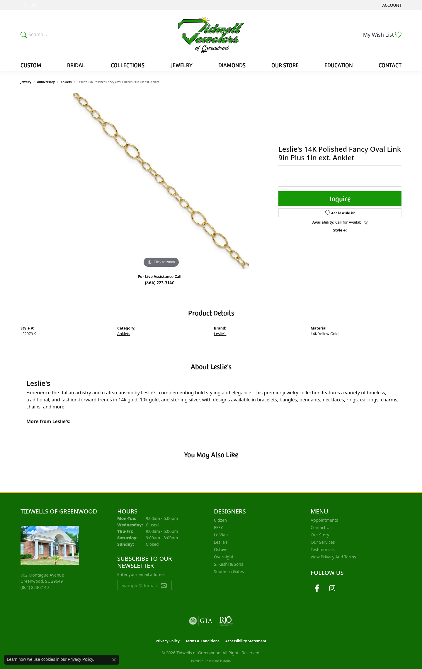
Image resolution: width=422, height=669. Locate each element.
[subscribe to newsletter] (163, 585)
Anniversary (46, 82)
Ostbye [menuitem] (220, 549)
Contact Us (321, 527)
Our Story (320, 535)
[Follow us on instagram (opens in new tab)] (34, 5)
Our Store (285, 65)
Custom (31, 65)
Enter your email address (141, 574)
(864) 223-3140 (160, 282)
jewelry (26, 82)
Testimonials (323, 549)
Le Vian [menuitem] (221, 535)
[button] (391, 5)
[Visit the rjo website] (225, 621)
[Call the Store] (35, 587)
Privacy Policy (168, 640)
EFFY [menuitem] (218, 527)
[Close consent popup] (114, 659)
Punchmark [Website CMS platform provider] (221, 661)
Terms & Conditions (202, 640)
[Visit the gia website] (200, 621)
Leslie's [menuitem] (220, 542)
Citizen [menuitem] (220, 520)
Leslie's (220, 333)
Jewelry (181, 65)
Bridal (76, 65)
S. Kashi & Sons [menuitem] (228, 564)
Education (338, 65)
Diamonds (232, 65)
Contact (390, 65)
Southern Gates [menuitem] (229, 571)
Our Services (323, 542)
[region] (161, 181)
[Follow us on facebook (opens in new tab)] (24, 5)
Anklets (66, 82)
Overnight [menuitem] (223, 557)
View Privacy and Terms (333, 557)
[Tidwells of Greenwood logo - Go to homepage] (211, 34)
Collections (127, 65)
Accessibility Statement (245, 640)
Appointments (324, 520)
